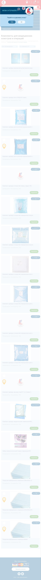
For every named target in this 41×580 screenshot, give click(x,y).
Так (15, 271)
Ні (25, 271)
